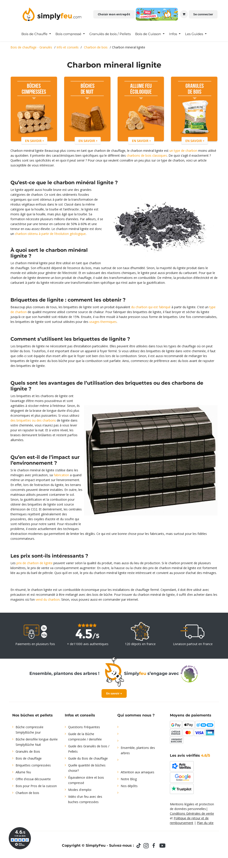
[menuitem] (36, 34)
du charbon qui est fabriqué (151, 307)
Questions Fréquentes (84, 727)
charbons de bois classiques (147, 155)
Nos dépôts (129, 786)
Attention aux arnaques (137, 772)
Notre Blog (129, 779)
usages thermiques (103, 322)
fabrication (61, 475)
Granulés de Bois (28, 751)
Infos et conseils (80, 715)
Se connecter (203, 14)
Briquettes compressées (33, 765)
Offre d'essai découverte (33, 779)
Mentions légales (182, 804)
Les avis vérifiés (190, 755)
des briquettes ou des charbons (33, 420)
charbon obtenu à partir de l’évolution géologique (50, 234)
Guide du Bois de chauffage (88, 758)
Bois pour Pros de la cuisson (36, 786)
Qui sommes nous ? (136, 715)
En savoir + (114, 693)
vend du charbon (48, 599)
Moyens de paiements (190, 715)
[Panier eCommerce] (184, 14)
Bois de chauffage (29, 758)
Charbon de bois (27, 793)
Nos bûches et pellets (32, 715)
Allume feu (23, 772)
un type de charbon (183, 150)
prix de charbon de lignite (34, 563)
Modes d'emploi (79, 790)
